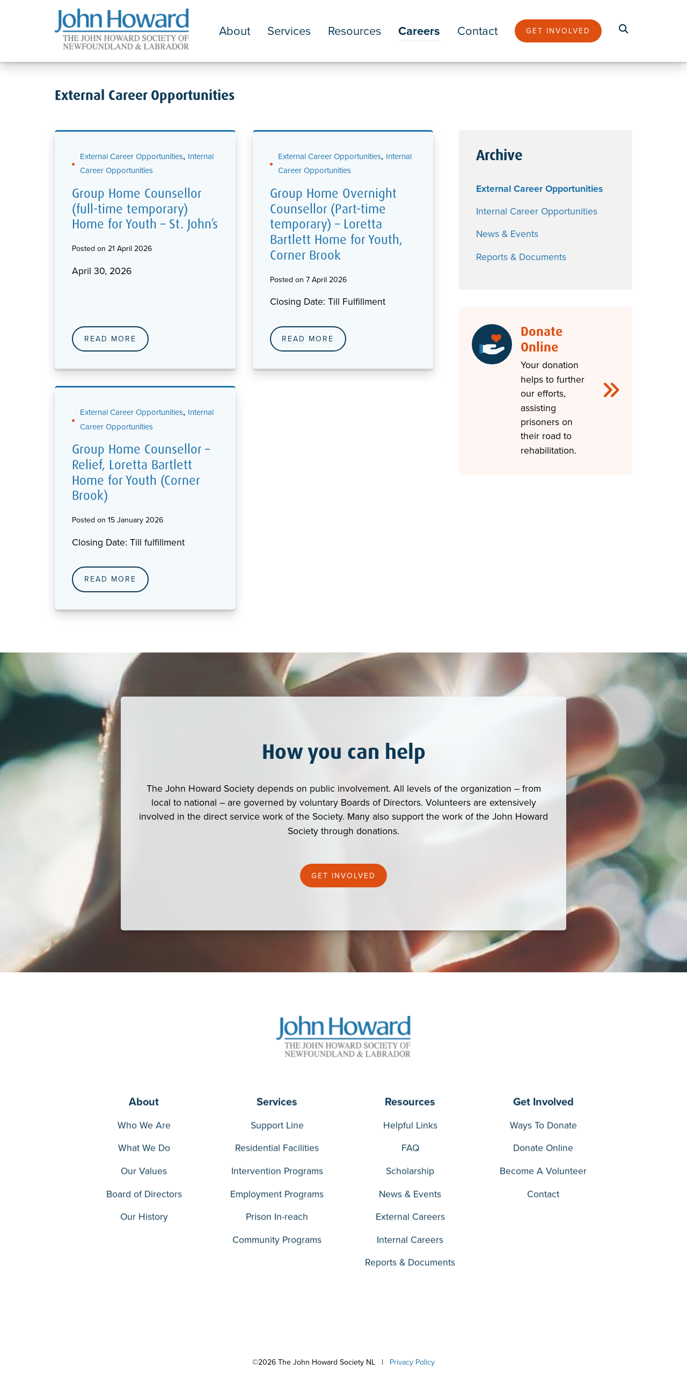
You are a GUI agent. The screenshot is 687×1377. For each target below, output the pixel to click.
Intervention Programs (277, 1173)
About (234, 31)
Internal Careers (410, 1242)
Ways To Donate (543, 1127)
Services (289, 31)
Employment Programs (277, 1196)
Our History (144, 1218)
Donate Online (543, 1150)
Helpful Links (410, 1127)
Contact (477, 31)
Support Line (277, 1127)
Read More (110, 339)
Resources (354, 31)
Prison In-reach (277, 1218)
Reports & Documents (521, 257)
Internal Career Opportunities (536, 211)
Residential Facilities (277, 1150)
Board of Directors (144, 1196)
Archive (499, 155)
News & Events (507, 234)
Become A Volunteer (543, 1173)
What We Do (144, 1150)
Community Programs (276, 1242)
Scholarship (410, 1173)
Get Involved (558, 31)
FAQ (410, 1150)
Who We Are (144, 1127)
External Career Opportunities (131, 156)
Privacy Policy (412, 1362)
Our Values (144, 1173)
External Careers (410, 1218)
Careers (419, 31)
